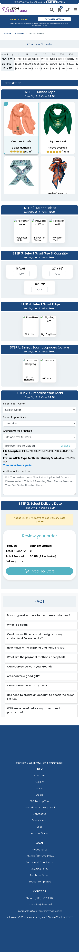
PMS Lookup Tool (39, 801)
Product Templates (39, 881)
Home (7, 33)
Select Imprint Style (14, 417)
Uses (39, 826)
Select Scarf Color (14, 403)
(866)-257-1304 (44, 898)
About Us (39, 775)
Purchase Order (39, 875)
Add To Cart (39, 571)
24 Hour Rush (39, 820)
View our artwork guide (17, 465)
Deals (39, 794)
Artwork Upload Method (17, 430)
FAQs (40, 788)
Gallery (39, 782)
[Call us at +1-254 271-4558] (67, 10)
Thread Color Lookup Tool (39, 807)
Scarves (19, 33)
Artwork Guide (39, 833)
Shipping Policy (39, 869)
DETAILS (61, 2)
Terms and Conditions (39, 862)
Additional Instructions (16, 471)
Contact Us (39, 814)
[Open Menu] (75, 10)
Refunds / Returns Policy (39, 856)
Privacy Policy (39, 849)
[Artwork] (39, 437)
